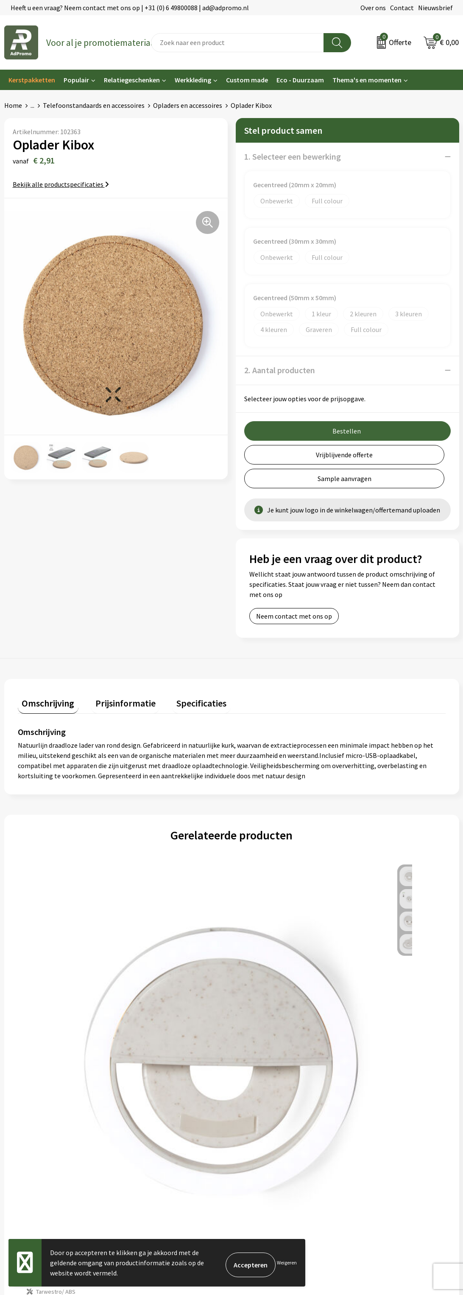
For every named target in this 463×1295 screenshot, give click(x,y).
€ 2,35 (47, 980)
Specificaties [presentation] (181, 675)
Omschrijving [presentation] (44, 675)
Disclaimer (366, 1111)
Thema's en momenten (367, 80)
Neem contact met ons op (294, 592)
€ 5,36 (154, 980)
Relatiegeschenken (132, 80)
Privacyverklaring (376, 1098)
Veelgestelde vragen (149, 1098)
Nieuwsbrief (435, 7)
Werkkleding (193, 80)
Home (13, 105)
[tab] (44, 677)
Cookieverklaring (376, 1085)
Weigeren (287, 1262)
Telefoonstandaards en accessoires (94, 105)
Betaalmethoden (261, 1098)
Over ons (373, 7)
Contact (402, 7)
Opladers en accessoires (187, 105)
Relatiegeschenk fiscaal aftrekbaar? (171, 1111)
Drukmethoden (142, 1124)
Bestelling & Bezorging (270, 1085)
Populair (76, 80)
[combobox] (237, 42)
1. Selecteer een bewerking (292, 156)
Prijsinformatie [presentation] (113, 675)
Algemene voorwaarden (385, 1072)
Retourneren (254, 1111)
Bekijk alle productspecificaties (61, 184)
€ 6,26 (260, 980)
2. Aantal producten (279, 370)
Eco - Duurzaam (300, 80)
